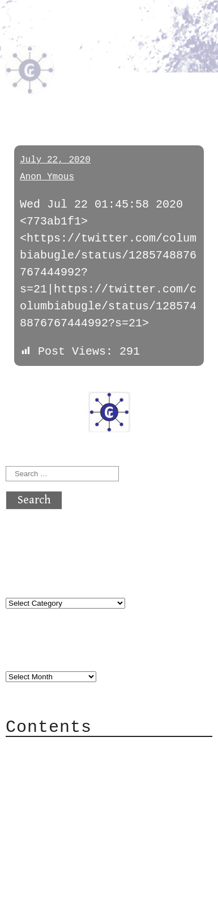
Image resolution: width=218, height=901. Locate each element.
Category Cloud (75, 767)
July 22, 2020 (55, 160)
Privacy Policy (75, 818)
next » (82, 383)
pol (19, 92)
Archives (33, 653)
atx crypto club (76, 38)
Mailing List (69, 801)
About (45, 750)
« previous (33, 383)
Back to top (43, 886)
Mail (41, 784)
